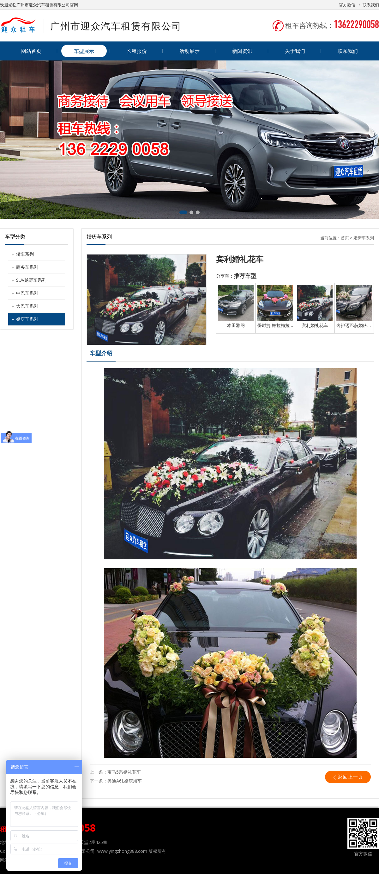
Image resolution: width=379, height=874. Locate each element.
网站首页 (31, 50)
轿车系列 (25, 254)
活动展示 (189, 50)
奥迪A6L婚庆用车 (124, 781)
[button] (183, 212)
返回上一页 (350, 776)
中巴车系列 (27, 293)
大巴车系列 (27, 306)
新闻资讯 (242, 50)
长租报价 (137, 50)
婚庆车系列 (27, 319)
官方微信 (347, 5)
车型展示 (84, 50)
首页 (345, 238)
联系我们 (371, 5)
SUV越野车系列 (31, 280)
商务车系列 (27, 267)
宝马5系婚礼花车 (124, 772)
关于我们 (295, 50)
